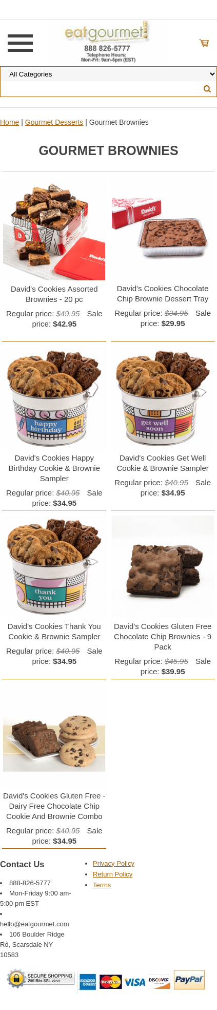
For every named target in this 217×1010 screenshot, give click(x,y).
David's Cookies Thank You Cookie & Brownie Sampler (54, 631)
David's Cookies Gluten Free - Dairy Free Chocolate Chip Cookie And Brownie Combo (54, 806)
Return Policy (112, 874)
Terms (102, 885)
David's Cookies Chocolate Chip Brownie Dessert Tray (163, 293)
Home (9, 122)
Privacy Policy (113, 863)
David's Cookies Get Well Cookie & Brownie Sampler (163, 462)
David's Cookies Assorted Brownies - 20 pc (54, 293)
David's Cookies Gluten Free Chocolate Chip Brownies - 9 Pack (162, 636)
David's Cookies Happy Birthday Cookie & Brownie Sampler (54, 468)
